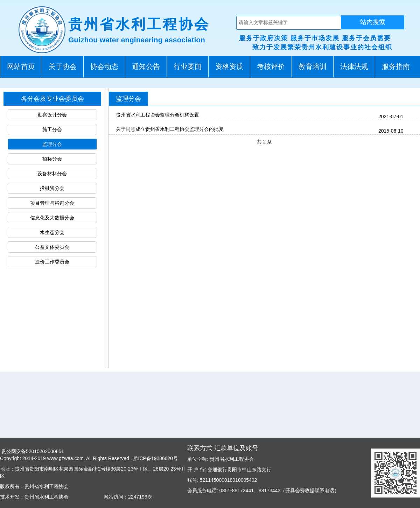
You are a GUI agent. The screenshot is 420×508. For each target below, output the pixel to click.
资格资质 (229, 66)
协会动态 (104, 66)
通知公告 (146, 66)
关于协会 (63, 66)
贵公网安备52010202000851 (32, 451)
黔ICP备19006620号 (155, 458)
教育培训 (313, 66)
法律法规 (354, 66)
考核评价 (271, 66)
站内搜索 (372, 22)
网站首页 (21, 66)
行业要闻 (188, 66)
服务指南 (396, 66)
